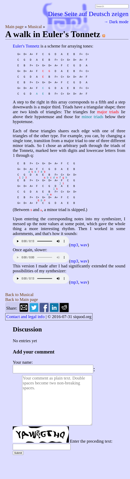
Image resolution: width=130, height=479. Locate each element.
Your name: (23, 385)
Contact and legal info (25, 339)
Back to (19, 317)
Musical (35, 26)
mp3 (74, 267)
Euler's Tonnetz (26, 46)
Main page (15, 26)
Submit (18, 475)
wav (83, 267)
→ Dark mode (116, 21)
